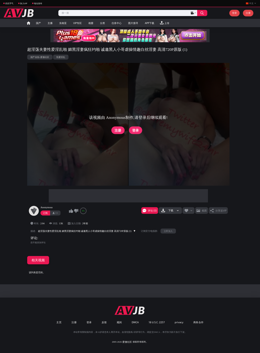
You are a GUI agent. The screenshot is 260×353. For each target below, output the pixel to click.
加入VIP (23, 3)
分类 (102, 23)
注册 (248, 12)
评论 (34, 238)
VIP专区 (77, 23)
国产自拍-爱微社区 (40, 57)
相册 (90, 23)
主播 (50, 23)
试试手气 (9, 3)
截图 (204, 210)
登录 (234, 12)
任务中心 (117, 23)
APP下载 (149, 23)
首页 (28, 23)
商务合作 (198, 322)
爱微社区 (127, 341)
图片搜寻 (133, 23)
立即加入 (168, 231)
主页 (59, 322)
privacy (179, 322)
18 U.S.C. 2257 (157, 322)
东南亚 (63, 23)
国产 (38, 23)
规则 (119, 322)
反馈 (104, 322)
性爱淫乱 (60, 57)
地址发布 (38, 3)
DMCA (135, 322)
